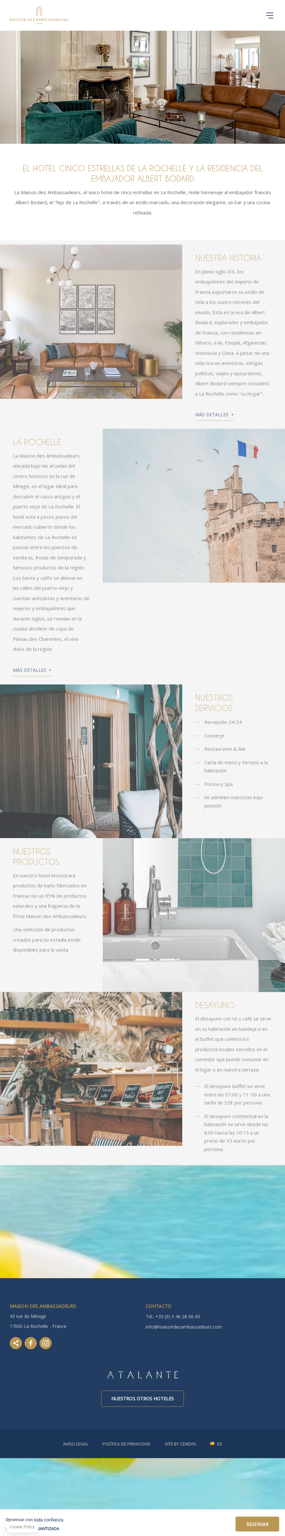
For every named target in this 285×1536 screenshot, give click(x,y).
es (219, 1444)
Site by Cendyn (180, 1444)
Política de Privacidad (126, 1444)
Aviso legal (75, 1444)
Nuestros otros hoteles (142, 1398)
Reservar (257, 1524)
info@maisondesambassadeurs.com (184, 1327)
